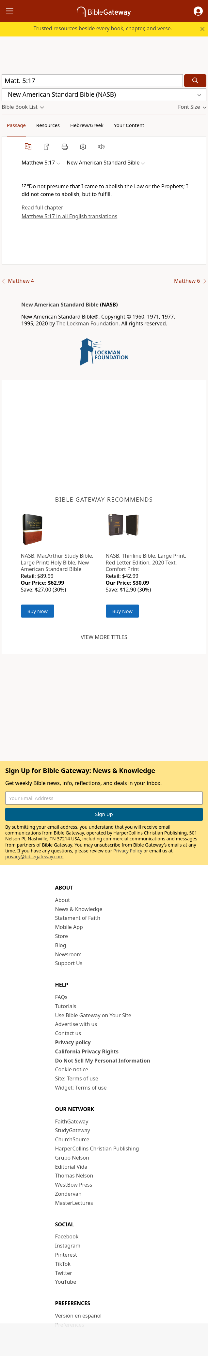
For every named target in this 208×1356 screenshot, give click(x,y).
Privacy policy (73, 1042)
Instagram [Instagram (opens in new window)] (68, 1245)
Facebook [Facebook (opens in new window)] (67, 1236)
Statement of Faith (78, 917)
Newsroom (68, 954)
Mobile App (69, 927)
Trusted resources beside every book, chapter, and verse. (103, 28)
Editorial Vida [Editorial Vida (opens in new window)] (71, 1166)
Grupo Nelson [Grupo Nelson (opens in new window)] (72, 1157)
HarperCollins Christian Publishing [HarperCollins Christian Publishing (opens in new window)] (97, 1148)
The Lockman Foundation (87, 323)
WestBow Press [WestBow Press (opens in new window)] (73, 1184)
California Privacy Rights (87, 1051)
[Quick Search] (92, 80)
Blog (60, 945)
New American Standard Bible (60, 304)
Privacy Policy (127, 851)
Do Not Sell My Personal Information (102, 1060)
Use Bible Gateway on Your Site (93, 1015)
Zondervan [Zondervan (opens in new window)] (68, 1193)
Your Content (129, 125)
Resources (48, 125)
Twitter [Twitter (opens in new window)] (63, 1273)
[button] (198, 11)
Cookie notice (71, 1069)
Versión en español (78, 1315)
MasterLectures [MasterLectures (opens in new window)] (74, 1202)
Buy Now (37, 611)
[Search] (195, 80)
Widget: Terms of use (81, 1087)
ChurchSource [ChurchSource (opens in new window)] (72, 1139)
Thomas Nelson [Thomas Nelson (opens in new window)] (74, 1175)
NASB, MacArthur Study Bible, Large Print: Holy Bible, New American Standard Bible (57, 562)
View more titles (104, 637)
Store (61, 936)
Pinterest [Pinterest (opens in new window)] (66, 1254)
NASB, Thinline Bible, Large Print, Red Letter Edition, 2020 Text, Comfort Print (146, 562)
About (62, 900)
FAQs (61, 997)
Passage (16, 125)
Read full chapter (42, 207)
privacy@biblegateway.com (34, 856)
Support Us (69, 963)
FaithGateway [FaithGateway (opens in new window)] (71, 1121)
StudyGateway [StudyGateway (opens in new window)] (72, 1130)
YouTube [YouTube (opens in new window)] (65, 1281)
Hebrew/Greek (87, 125)
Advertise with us (76, 1024)
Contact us (68, 1033)
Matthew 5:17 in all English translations (69, 216)
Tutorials (65, 1006)
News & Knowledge (79, 909)
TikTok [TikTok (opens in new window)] (63, 1263)
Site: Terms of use (76, 1078)
